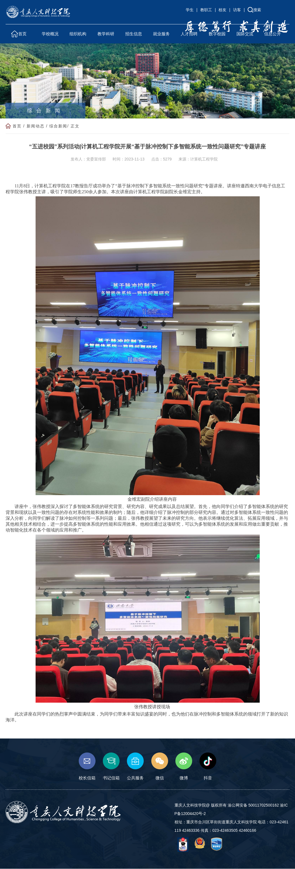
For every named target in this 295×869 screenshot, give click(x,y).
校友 (222, 10)
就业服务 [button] (161, 33)
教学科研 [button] (105, 33)
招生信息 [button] (133, 33)
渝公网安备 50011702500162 (253, 805)
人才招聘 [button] (189, 33)
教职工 (206, 10)
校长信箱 (87, 767)
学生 (190, 10)
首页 (17, 126)
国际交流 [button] (244, 33)
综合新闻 (58, 126)
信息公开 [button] (272, 33)
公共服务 (135, 767)
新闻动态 (36, 126)
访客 (237, 10)
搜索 (257, 10)
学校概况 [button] (50, 33)
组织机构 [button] (77, 33)
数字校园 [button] (217, 33)
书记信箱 (111, 767)
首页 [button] (22, 33)
